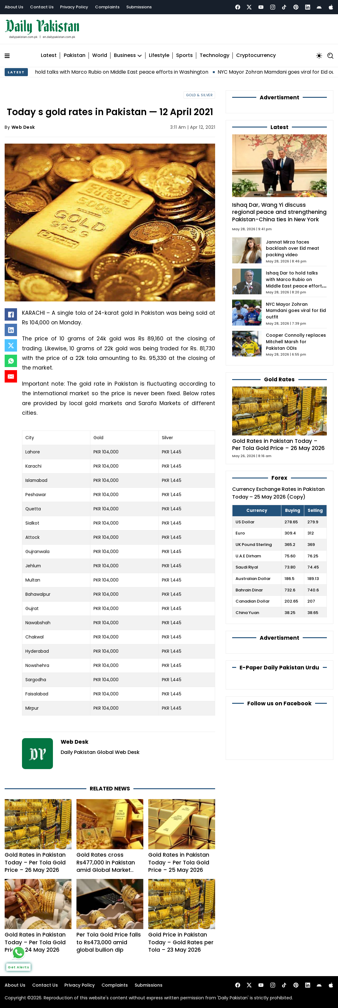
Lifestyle (159, 55)
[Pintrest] (295, 7)
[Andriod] (319, 7)
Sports (184, 55)
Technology (214, 55)
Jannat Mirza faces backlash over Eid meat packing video (292, 248)
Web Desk (23, 127)
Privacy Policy (74, 7)
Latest (49, 55)
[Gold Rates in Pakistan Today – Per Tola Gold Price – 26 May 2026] (279, 410)
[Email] (11, 376)
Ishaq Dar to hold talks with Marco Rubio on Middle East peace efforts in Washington (118, 72)
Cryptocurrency (256, 55)
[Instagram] (272, 7)
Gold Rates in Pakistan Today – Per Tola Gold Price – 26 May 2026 (278, 444)
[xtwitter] (249, 7)
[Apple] (330, 7)
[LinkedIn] (11, 330)
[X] (11, 345)
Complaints (107, 7)
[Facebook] (237, 7)
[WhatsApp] (11, 361)
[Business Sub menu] (139, 55)
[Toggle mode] (319, 55)
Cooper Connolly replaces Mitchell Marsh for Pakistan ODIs (296, 341)
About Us (14, 7)
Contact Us (42, 7)
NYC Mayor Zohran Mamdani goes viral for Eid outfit (296, 310)
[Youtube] (260, 7)
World (99, 55)
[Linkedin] (307, 7)
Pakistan (74, 55)
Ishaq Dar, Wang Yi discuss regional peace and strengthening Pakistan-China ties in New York (279, 212)
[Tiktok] (284, 7)
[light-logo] (43, 29)
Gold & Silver (199, 95)
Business (125, 55)
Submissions (139, 7)
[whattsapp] (18, 952)
